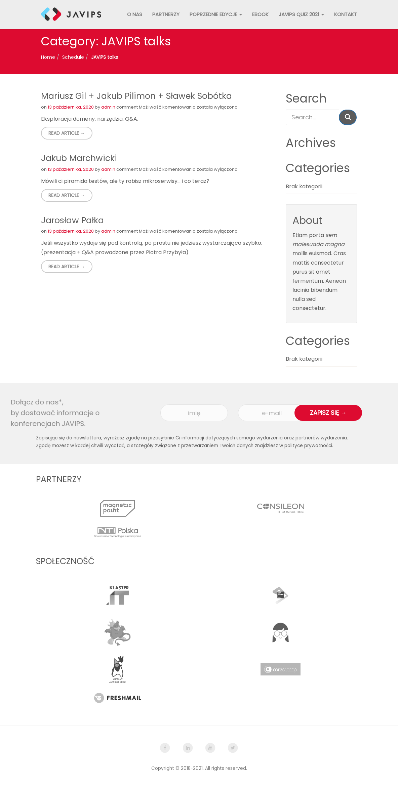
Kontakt (345, 14)
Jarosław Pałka (72, 220)
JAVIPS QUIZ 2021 (301, 14)
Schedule (73, 57)
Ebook (260, 14)
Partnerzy (166, 14)
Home (48, 57)
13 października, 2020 (71, 107)
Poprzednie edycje (216, 14)
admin (108, 107)
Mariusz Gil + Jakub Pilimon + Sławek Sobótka (136, 96)
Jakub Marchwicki (79, 158)
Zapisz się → (328, 412)
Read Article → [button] (66, 133)
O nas (134, 14)
